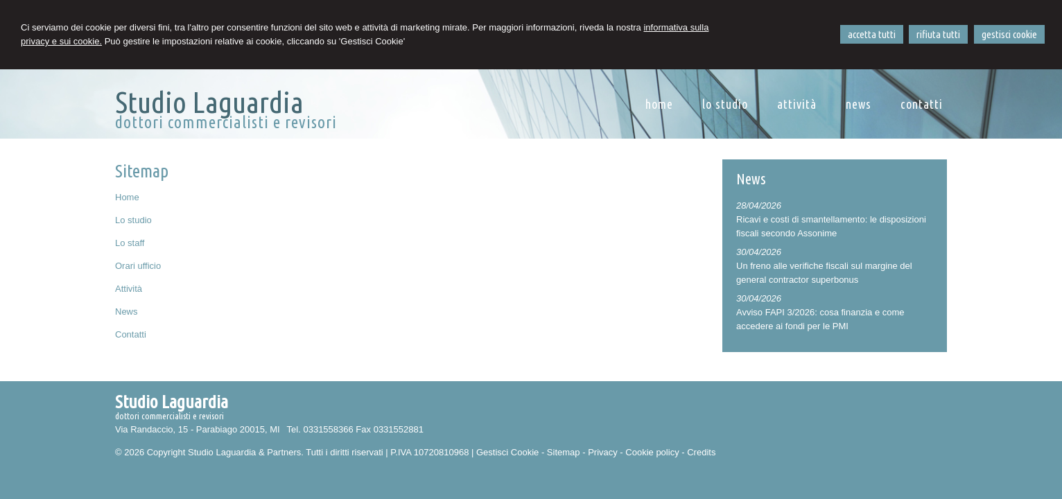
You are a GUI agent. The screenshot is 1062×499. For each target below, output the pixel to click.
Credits (701, 452)
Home (127, 197)
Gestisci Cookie (507, 452)
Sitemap (563, 452)
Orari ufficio (138, 266)
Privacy (603, 452)
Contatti (130, 334)
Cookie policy (652, 452)
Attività (128, 288)
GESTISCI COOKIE (1009, 34)
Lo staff (129, 243)
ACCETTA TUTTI (872, 34)
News (126, 311)
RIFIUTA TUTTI (938, 34)
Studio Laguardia (209, 102)
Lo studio (133, 220)
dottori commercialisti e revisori (226, 122)
